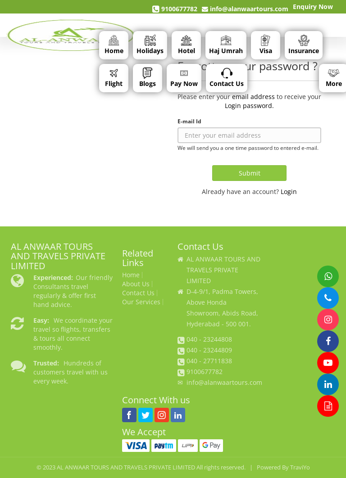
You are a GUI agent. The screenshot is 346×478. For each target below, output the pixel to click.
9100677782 (174, 9)
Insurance (303, 45)
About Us (136, 284)
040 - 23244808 (209, 339)
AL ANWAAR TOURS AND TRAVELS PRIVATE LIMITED (126, 467)
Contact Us (226, 78)
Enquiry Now (313, 6)
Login (289, 191)
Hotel (186, 45)
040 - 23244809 (209, 350)
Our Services (141, 302)
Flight (114, 78)
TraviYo (300, 467)
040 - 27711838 (209, 360)
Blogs (147, 78)
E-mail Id (189, 121)
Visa (266, 45)
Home (114, 45)
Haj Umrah (226, 45)
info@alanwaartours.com (245, 9)
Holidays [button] (150, 45)
